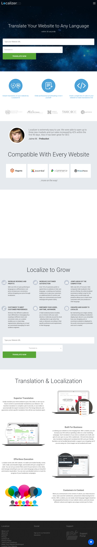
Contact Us (5, 526)
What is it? (5, 518)
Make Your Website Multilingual (12, 531)
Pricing (3, 524)
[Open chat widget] (91, 542)
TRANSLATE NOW (79, 50)
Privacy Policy (6, 528)
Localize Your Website (9, 533)
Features (4, 522)
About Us (4, 520)
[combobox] (33, 50)
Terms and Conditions (9, 529)
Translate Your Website (9, 535)
